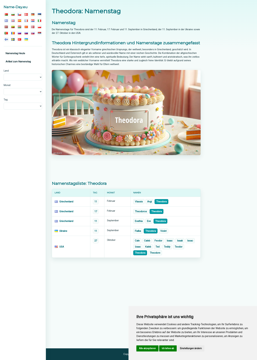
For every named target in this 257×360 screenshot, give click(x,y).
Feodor (158, 240)
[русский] (19, 33)
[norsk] (33, 26)
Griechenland (66, 201)
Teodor (178, 246)
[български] (13, 14)
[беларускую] (6, 14)
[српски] (39, 33)
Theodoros (141, 211)
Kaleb (148, 246)
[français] (26, 20)
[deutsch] (33, 14)
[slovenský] (33, 33)
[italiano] (39, 20)
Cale (137, 240)
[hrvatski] (33, 20)
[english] (13, 20)
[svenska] (13, 39)
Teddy (167, 246)
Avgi (149, 201)
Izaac (138, 246)
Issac (190, 240)
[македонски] (26, 26)
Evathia (139, 221)
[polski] (39, 26)
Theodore (155, 252)
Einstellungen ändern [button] (191, 348)
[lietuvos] (13, 26)
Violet (163, 230)
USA (61, 246)
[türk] (19, 39)
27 (95, 240)
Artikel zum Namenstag (18, 61)
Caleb (147, 240)
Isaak (180, 240)
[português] (6, 33)
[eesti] (39, 14)
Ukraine (63, 230)
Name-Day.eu (16, 7)
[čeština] (19, 14)
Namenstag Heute (15, 53)
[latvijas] (6, 26)
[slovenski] (26, 33)
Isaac (170, 240)
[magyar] (19, 26)
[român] (13, 33)
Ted (157, 246)
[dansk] (26, 14)
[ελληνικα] (6, 20)
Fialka (138, 230)
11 (95, 201)
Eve (149, 221)
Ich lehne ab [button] (168, 348)
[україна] (26, 39)
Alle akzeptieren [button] (147, 348)
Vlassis (139, 201)
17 (95, 211)
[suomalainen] (6, 39)
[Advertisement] (126, 168)
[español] (19, 20)
